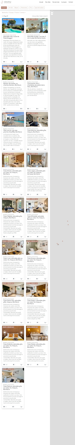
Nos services (55, 2)
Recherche (5, 12)
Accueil (41, 2)
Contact (71, 2)
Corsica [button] (22, 12)
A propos (64, 2)
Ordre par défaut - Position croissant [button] (39, 16)
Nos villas (47, 2)
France (17, 12)
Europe (11, 12)
